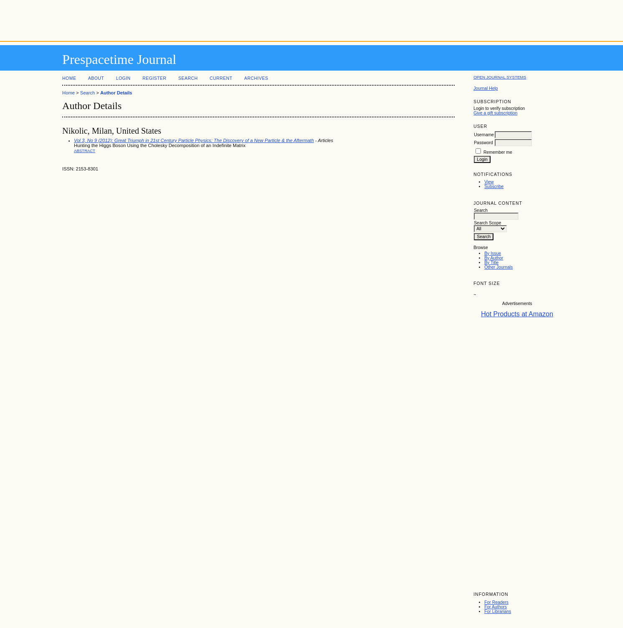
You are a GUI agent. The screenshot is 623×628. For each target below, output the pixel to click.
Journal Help (485, 88)
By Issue (492, 253)
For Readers (496, 602)
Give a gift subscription (495, 113)
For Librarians (497, 611)
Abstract (84, 150)
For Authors (495, 607)
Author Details (116, 92)
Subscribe (493, 186)
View (488, 182)
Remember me (497, 152)
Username (484, 134)
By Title (491, 262)
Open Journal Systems (499, 77)
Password (483, 142)
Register (154, 78)
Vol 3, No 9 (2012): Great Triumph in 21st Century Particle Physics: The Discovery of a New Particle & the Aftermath (194, 140)
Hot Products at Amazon (517, 314)
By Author (493, 258)
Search (188, 78)
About (96, 78)
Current (221, 78)
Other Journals (498, 267)
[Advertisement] (312, 19)
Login (123, 78)
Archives (256, 78)
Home (69, 78)
